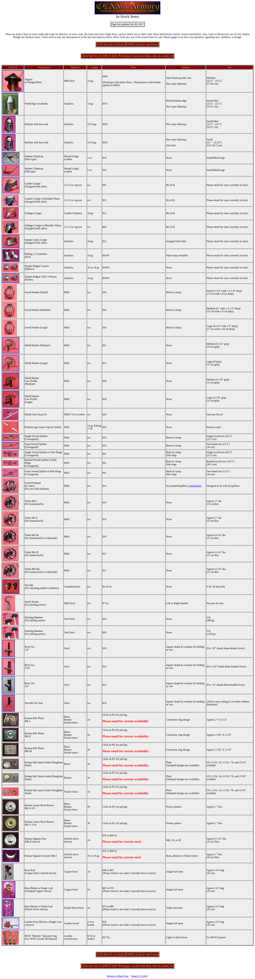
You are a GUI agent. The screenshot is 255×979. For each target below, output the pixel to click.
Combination (194, 485)
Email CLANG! (139, 976)
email (174, 37)
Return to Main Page (118, 976)
